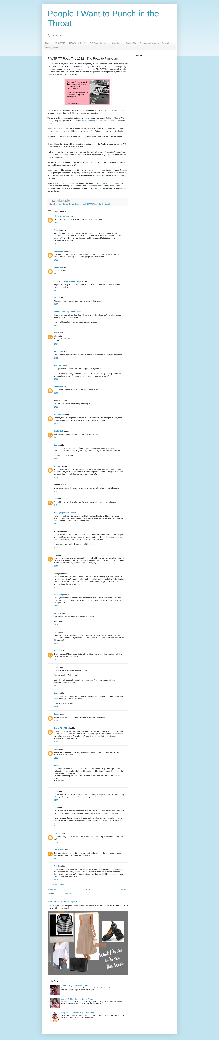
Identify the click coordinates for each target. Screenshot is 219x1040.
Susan (56, 667)
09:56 (56, 223)
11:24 (56, 505)
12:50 (56, 524)
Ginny (56, 499)
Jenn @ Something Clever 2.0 (66, 312)
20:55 (56, 685)
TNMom (57, 766)
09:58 (56, 243)
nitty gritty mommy (61, 216)
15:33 (56, 826)
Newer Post (52, 890)
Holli (56, 632)
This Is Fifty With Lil (62, 728)
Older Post (123, 890)
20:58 (56, 707)
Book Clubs (116, 43)
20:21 (56, 643)
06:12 (56, 784)
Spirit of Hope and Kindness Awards (68, 281)
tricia (56, 791)
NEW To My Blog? (77, 43)
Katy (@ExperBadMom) (63, 513)
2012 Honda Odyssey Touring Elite (65, 204)
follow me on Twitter (111, 183)
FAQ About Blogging (98, 43)
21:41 (56, 742)
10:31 (56, 423)
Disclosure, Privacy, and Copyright (155, 43)
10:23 (56, 407)
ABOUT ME (60, 43)
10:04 (56, 344)
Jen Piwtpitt (58, 267)
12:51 (56, 547)
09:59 (56, 260)
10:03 (56, 304)
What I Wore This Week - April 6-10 (64, 901)
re (54, 555)
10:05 (56, 358)
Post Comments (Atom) (66, 894)
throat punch (106, 204)
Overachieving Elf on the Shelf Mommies (76, 986)
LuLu (56, 749)
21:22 (56, 720)
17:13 (56, 587)
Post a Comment (57, 885)
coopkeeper (58, 251)
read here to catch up (85, 69)
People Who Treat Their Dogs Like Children (77, 1013)
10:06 (56, 379)
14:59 (56, 566)
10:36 (56, 437)
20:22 (56, 660)
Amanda (57, 230)
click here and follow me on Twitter (93, 121)
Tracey (56, 714)
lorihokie (57, 613)
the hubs (98, 204)
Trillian (56, 333)
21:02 (56, 842)
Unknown (58, 466)
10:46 (56, 459)
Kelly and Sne (59, 415)
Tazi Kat (57, 651)
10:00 (56, 274)
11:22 (56, 491)
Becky (56, 445)
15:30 (56, 800)
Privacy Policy (51, 48)
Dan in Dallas (59, 850)
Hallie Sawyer (59, 595)
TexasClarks (59, 352)
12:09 (56, 859)
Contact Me (131, 43)
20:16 (56, 606)
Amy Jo (57, 866)
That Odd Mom (60, 366)
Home (48, 43)
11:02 (56, 477)
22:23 (56, 758)
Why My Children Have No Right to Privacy (77, 999)
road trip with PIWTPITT (86, 204)
